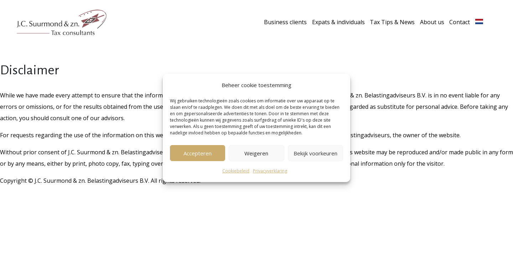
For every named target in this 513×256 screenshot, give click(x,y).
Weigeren (256, 153)
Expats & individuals (338, 22)
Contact (459, 22)
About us (432, 22)
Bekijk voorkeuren (315, 153)
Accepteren (197, 153)
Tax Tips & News (392, 22)
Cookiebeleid (235, 171)
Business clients (285, 22)
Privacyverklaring (270, 171)
